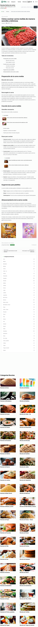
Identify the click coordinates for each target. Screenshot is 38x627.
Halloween (24, 1)
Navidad (19, 1)
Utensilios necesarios (10, 66)
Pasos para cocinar (10, 67)
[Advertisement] (19, 367)
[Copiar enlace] (11, 23)
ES (33, 1)
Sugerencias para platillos (8, 69)
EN (31, 1)
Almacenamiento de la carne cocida (11, 71)
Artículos (7, 11)
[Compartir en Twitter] (8, 23)
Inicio (8, 1)
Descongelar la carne (10, 62)
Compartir (12, 244)
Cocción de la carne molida (9, 64)
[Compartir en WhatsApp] (9, 23)
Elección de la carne (10, 60)
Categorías (13, 1)
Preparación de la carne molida (9, 58)
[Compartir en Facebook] (6, 23)
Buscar (35, 6)
